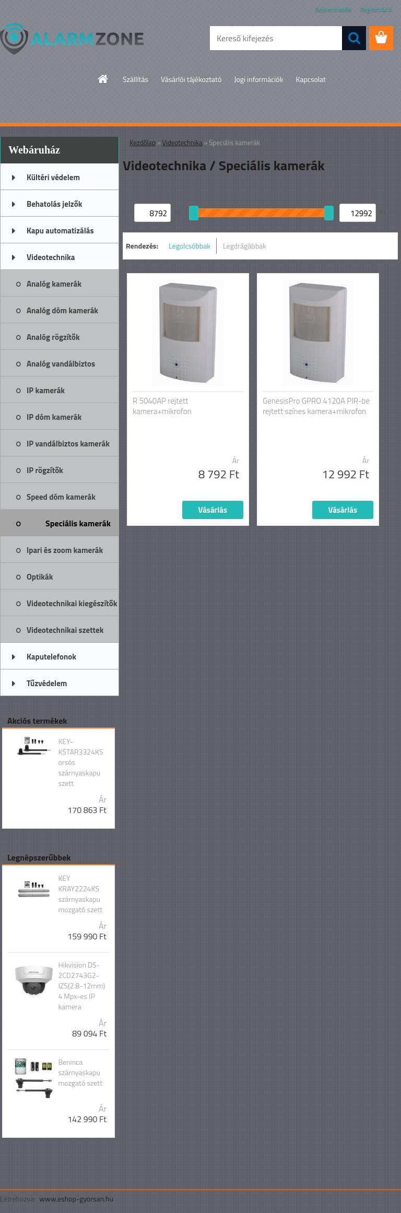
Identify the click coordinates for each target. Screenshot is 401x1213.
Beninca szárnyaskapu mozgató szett (80, 1072)
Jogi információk (258, 79)
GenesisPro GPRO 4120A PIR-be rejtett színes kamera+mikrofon (316, 406)
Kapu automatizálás (60, 231)
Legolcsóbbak (189, 245)
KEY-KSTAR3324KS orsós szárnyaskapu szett (80, 762)
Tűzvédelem (47, 683)
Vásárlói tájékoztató (191, 79)
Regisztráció (376, 9)
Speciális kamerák (78, 523)
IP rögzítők (45, 470)
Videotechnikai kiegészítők (72, 603)
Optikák (40, 577)
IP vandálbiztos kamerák (68, 444)
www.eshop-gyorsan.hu (76, 1198)
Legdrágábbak (244, 245)
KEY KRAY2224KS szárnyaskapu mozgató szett (80, 894)
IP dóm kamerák (54, 417)
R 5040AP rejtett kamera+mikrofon (162, 406)
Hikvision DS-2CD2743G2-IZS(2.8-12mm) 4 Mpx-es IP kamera (81, 986)
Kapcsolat (311, 79)
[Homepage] (103, 79)
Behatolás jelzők (54, 204)
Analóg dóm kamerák (62, 310)
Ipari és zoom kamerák (65, 550)
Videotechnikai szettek (65, 630)
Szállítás (135, 79)
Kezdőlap (142, 142)
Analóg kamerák (54, 284)
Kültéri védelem (53, 177)
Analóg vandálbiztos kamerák (61, 367)
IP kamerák (46, 390)
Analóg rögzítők (53, 337)
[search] (354, 38)
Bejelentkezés (333, 9)
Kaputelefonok (51, 657)
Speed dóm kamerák (61, 497)
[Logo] (72, 39)
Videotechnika (51, 257)
